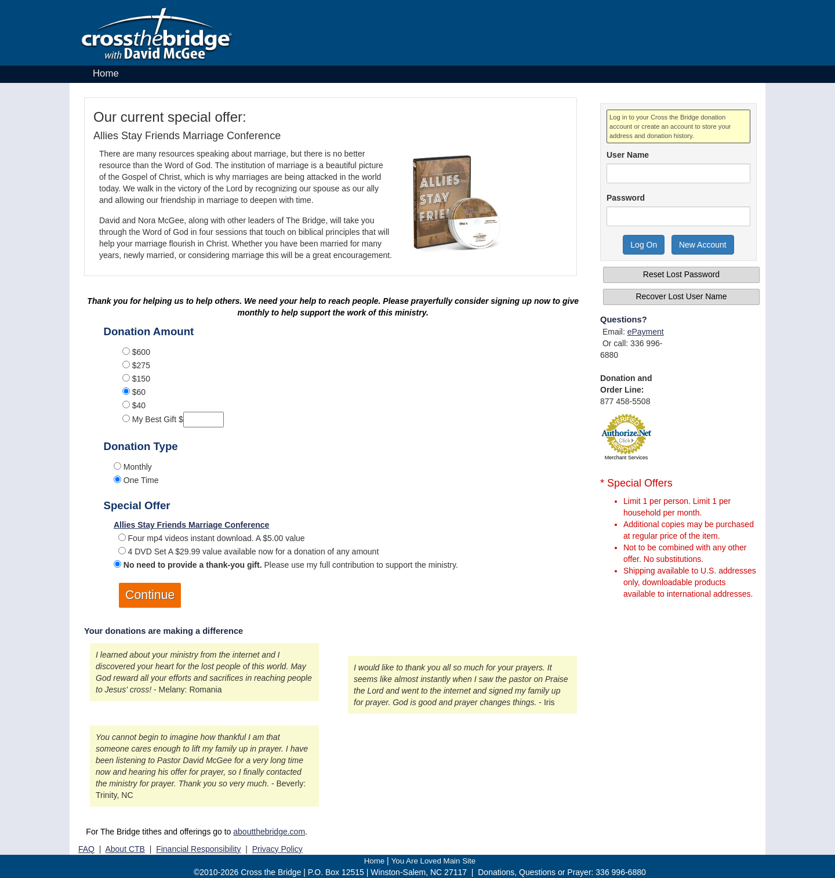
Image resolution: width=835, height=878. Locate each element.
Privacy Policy (277, 849)
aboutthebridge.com (269, 831)
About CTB (124, 849)
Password (626, 197)
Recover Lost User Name (681, 296)
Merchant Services (626, 457)
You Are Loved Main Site (433, 861)
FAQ (86, 849)
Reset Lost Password (681, 274)
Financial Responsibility (198, 849)
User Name (628, 154)
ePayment (645, 331)
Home (106, 73)
